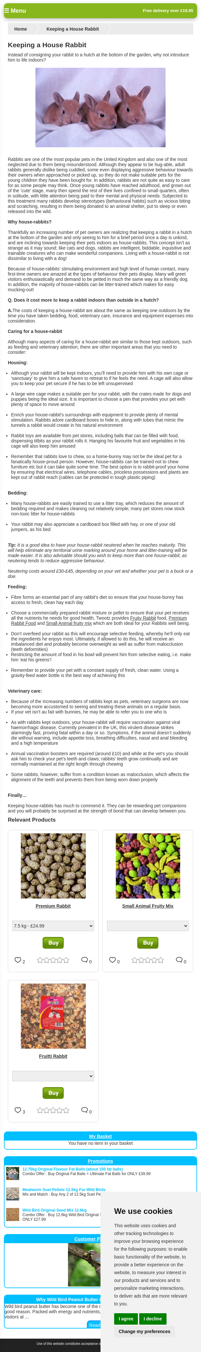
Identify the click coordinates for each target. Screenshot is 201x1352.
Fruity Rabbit (143, 618)
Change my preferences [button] (144, 1331)
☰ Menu (15, 10)
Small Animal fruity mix (69, 623)
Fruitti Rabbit (53, 1056)
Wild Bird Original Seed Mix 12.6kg (54, 1210)
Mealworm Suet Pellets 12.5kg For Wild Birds (64, 1189)
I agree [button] (126, 1318)
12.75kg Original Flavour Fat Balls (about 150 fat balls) (72, 1169)
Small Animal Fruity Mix (147, 906)
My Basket (100, 1136)
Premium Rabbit (53, 906)
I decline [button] (153, 1318)
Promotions (100, 1161)
